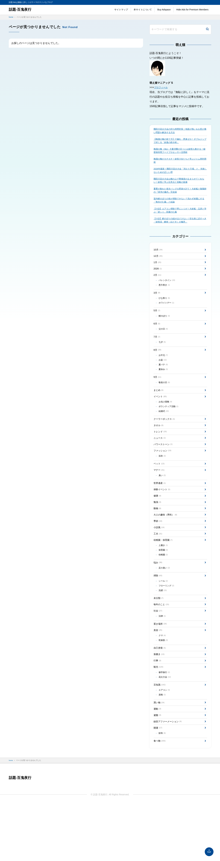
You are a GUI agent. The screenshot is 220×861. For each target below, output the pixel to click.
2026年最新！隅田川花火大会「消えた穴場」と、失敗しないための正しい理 (180, 174)
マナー (160, 500)
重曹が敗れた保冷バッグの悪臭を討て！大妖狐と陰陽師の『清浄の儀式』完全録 (180, 195)
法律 (163, 661)
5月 (157, 324)
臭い (163, 506)
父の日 (164, 344)
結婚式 (164, 435)
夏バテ (164, 384)
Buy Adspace (164, 9)
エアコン (165, 742)
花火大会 (165, 728)
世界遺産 (160, 514)
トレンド (161, 457)
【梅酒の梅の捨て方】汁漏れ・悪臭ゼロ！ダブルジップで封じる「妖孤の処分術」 (180, 142)
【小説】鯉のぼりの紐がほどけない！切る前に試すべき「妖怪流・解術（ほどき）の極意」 (180, 227)
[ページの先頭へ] (209, 851)
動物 (158, 542)
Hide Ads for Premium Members (192, 9)
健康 (158, 528)
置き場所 (161, 669)
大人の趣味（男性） (167, 549)
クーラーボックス (166, 443)
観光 (159, 717)
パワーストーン (164, 471)
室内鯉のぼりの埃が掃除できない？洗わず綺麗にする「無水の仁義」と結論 (180, 206)
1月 (158, 271)
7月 (157, 353)
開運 (158, 784)
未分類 (159, 641)
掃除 (158, 616)
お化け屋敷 (166, 424)
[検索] (207, 29)
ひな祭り (165, 311)
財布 (163, 790)
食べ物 (160, 798)
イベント (161, 419)
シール (164, 622)
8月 (158, 367)
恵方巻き (165, 296)
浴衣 (163, 484)
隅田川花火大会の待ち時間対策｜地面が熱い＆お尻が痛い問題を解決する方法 (180, 131)
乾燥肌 (164, 687)
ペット (160, 493)
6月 (157, 339)
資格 (163, 748)
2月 (158, 285)
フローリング (167, 627)
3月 (157, 305)
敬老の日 (165, 403)
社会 (158, 655)
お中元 (164, 373)
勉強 (158, 535)
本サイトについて (143, 9)
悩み (158, 602)
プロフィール (162, 87)
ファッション (164, 478)
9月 (158, 397)
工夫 (158, 570)
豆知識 (160, 736)
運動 (158, 763)
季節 (158, 556)
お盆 (163, 378)
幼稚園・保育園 (164, 577)
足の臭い (165, 608)
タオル (159, 450)
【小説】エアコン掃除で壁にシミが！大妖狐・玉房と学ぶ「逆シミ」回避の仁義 (180, 216)
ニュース (160, 464)
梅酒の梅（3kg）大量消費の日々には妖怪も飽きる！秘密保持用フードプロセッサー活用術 (178, 152)
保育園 (164, 588)
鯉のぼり (165, 330)
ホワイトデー (167, 316)
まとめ (159, 411)
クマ (163, 682)
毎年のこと (162, 648)
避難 (158, 770)
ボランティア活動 (169, 430)
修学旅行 (165, 723)
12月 (159, 264)
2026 (158, 278)
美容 (158, 676)
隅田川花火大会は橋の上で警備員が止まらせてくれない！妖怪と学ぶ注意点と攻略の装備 (180, 184)
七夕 (163, 359)
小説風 (160, 563)
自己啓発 (160, 696)
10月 (159, 257)
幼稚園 (164, 593)
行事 (158, 710)
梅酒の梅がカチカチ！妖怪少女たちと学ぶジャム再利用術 (180, 163)
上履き (164, 583)
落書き (160, 703)
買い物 (160, 756)
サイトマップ (121, 9)
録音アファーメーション (170, 777)
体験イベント (163, 521)
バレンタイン (168, 291)
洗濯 (163, 633)
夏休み (164, 389)
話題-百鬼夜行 (21, 9)
